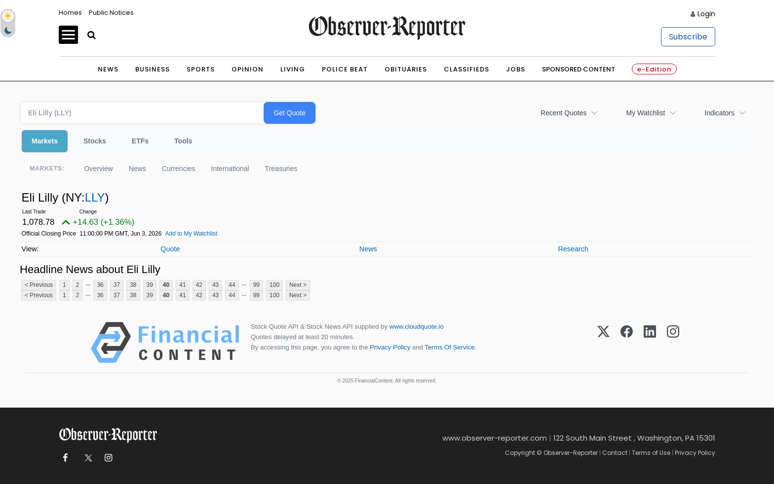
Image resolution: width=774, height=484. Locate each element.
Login (706, 14)
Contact (614, 453)
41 (182, 284)
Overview (98, 169)
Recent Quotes (563, 113)
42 (199, 284)
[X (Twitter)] (603, 342)
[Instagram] (673, 342)
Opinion (248, 69)
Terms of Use (651, 453)
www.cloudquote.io (416, 326)
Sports (201, 69)
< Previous (39, 284)
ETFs (140, 141)
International (230, 169)
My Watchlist (645, 113)
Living (292, 69)
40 (166, 284)
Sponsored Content (578, 69)
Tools (183, 141)
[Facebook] (627, 342)
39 (150, 284)
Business (152, 69)
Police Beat (345, 69)
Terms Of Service (449, 347)
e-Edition (654, 69)
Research (573, 249)
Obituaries (406, 69)
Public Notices (111, 12)
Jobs (515, 69)
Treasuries (281, 169)
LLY (95, 197)
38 (133, 284)
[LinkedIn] (650, 342)
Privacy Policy (390, 347)
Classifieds (466, 69)
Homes (70, 12)
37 (117, 284)
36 (100, 284)
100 (274, 284)
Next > (298, 284)
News (108, 69)
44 (232, 284)
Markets (45, 141)
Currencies (178, 169)
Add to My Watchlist (191, 233)
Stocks (94, 141)
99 (256, 284)
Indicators (719, 113)
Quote (170, 249)
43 (215, 284)
